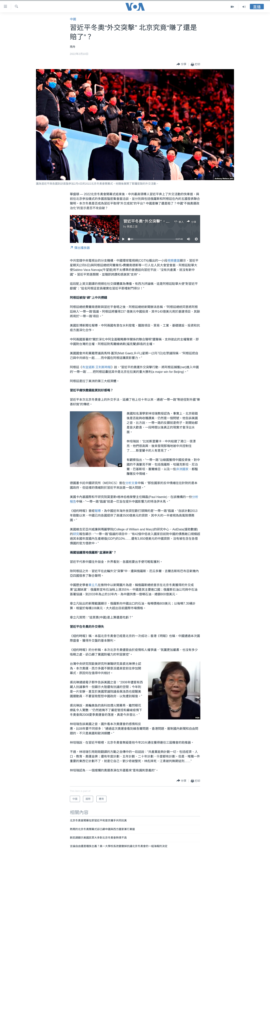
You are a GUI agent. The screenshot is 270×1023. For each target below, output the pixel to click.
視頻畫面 (173, 260)
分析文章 (131, 483)
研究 (76, 534)
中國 (73, 19)
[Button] (181, 64)
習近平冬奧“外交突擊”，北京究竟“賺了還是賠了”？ (167, 221)
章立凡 (93, 585)
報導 (98, 510)
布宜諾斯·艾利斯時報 (96, 367)
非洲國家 (182, 469)
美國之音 (132, 226)
